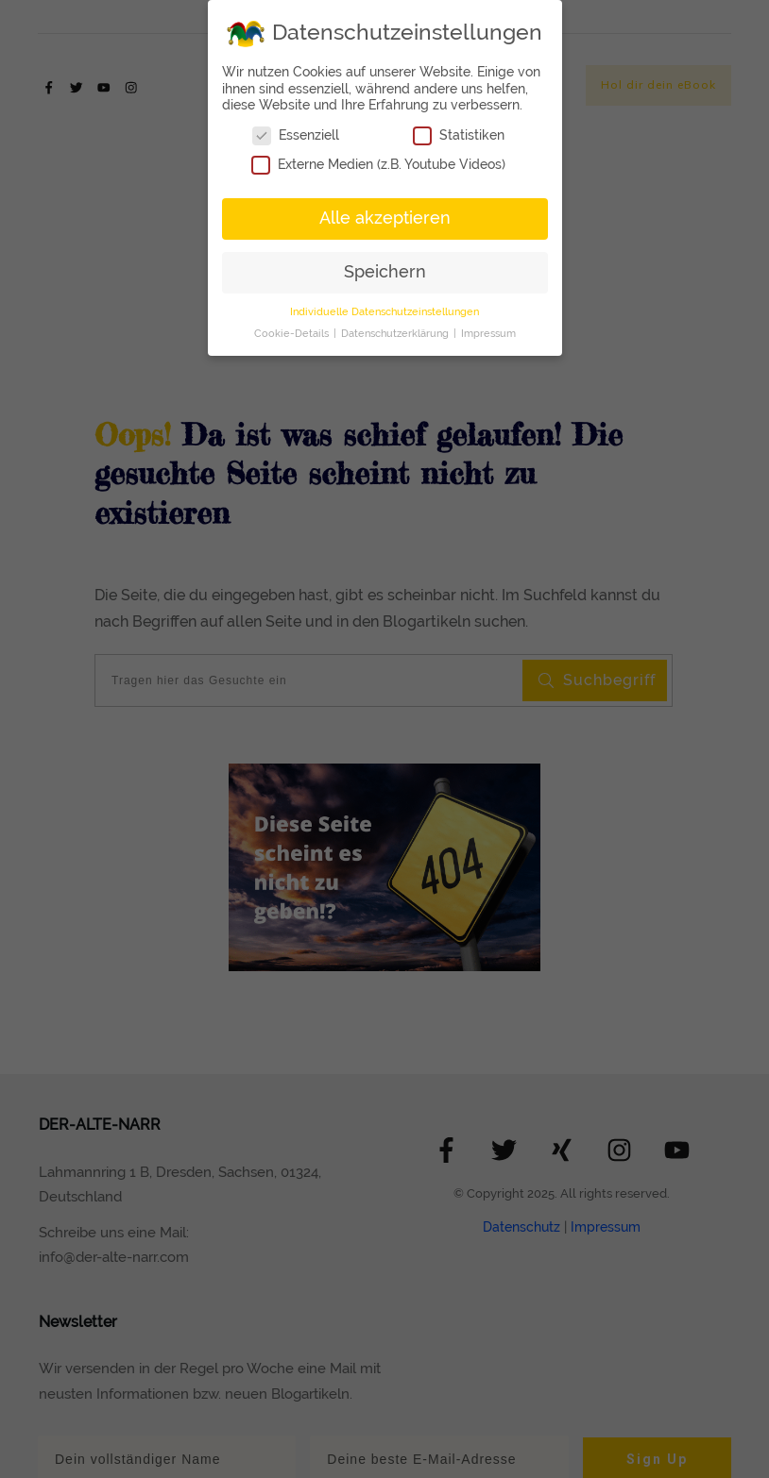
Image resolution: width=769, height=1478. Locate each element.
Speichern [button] (385, 271)
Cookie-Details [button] (293, 333)
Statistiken (458, 135)
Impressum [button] (488, 333)
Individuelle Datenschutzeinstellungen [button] (384, 311)
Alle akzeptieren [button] (385, 218)
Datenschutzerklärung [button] (396, 333)
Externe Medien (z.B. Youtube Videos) (378, 165)
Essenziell (295, 135)
